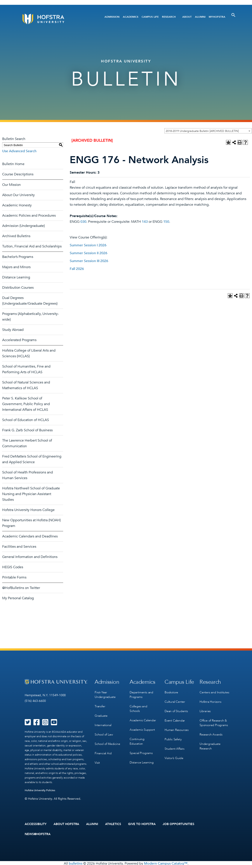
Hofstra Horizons (210, 701)
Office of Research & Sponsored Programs (214, 721)
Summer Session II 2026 (88, 253)
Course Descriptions (17, 174)
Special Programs (141, 750)
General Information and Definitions (29, 556)
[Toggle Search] (233, 15)
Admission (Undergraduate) (23, 225)
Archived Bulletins (16, 236)
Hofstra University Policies (40, 790)
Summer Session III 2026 (89, 261)
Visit (97, 759)
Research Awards (211, 732)
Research (169, 17)
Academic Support (142, 728)
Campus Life (150, 17)
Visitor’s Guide (174, 754)
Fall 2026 (77, 268)
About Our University (18, 195)
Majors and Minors (16, 267)
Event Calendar (175, 719)
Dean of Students (176, 710)
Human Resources (177, 727)
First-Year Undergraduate (105, 694)
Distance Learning (16, 277)
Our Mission (11, 184)
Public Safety (173, 736)
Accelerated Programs (19, 340)
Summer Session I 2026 (88, 245)
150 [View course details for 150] (166, 221)
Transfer (100, 705)
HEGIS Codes (12, 567)
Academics (130, 17)
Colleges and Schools (138, 707)
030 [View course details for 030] (83, 221)
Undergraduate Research (210, 743)
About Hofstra (66, 823)
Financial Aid (103, 750)
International (103, 723)
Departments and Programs (141, 694)
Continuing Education (137, 739)
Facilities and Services (19, 546)
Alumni (200, 17)
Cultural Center (175, 701)
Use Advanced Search (19, 151)
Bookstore (171, 692)
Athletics (113, 823)
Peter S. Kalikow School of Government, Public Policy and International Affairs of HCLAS (26, 404)
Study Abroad (13, 329)
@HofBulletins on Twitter (21, 587)
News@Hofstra (37, 833)
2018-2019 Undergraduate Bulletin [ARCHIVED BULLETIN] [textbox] (202, 131)
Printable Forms (14, 577)
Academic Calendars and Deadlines (30, 536)
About (187, 17)
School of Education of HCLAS (25, 420)
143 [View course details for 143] (145, 221)
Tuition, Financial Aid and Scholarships (32, 246)
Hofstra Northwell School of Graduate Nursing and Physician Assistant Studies (31, 494)
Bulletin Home (13, 164)
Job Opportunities (178, 823)
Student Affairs (174, 745)
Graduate (101, 714)
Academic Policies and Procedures (29, 215)
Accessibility (36, 823)
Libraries (205, 710)
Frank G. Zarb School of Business (27, 430)
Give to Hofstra (142, 823)
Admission (112, 17)
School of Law (104, 732)
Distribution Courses (18, 287)
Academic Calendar (143, 719)
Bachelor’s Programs (17, 256)
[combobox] (208, 130)
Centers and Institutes (214, 692)
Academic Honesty (17, 205)
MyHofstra (217, 17)
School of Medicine (107, 741)
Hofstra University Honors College (28, 510)
